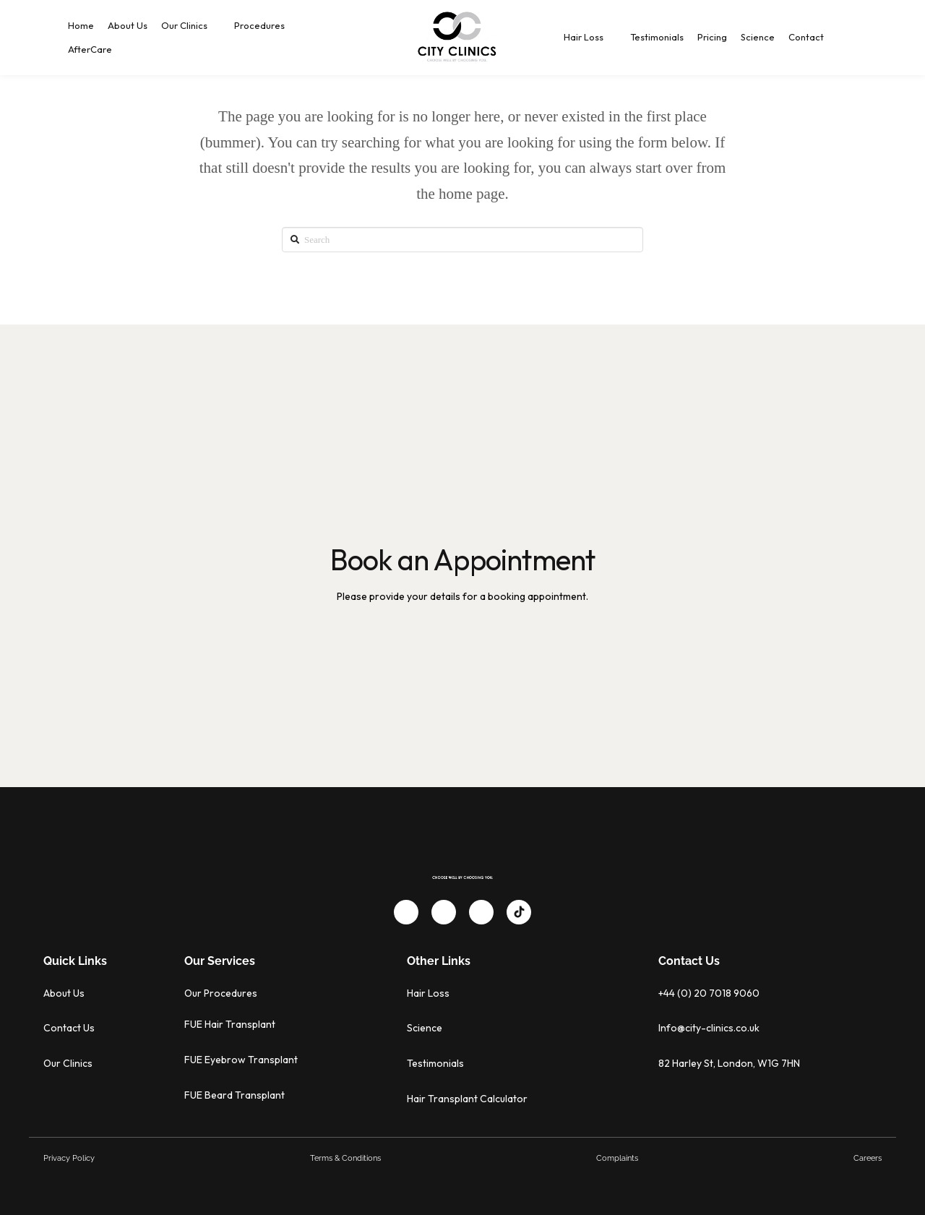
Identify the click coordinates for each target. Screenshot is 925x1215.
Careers (867, 1158)
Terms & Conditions (345, 1158)
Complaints (617, 1158)
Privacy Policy (69, 1158)
